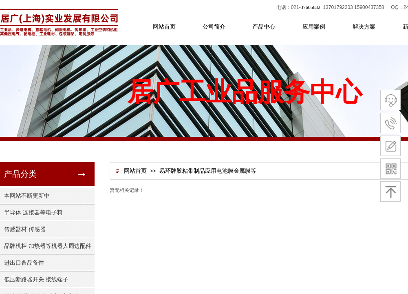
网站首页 (135, 171)
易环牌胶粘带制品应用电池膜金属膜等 (207, 171)
